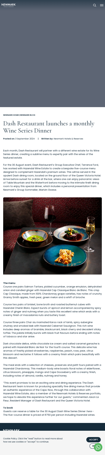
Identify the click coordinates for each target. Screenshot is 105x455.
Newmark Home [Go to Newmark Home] (11, 115)
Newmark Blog (27, 115)
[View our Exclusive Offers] (87, 5)
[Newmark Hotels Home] (8, 5)
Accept (93, 439)
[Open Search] (95, 5)
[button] (101, 5)
